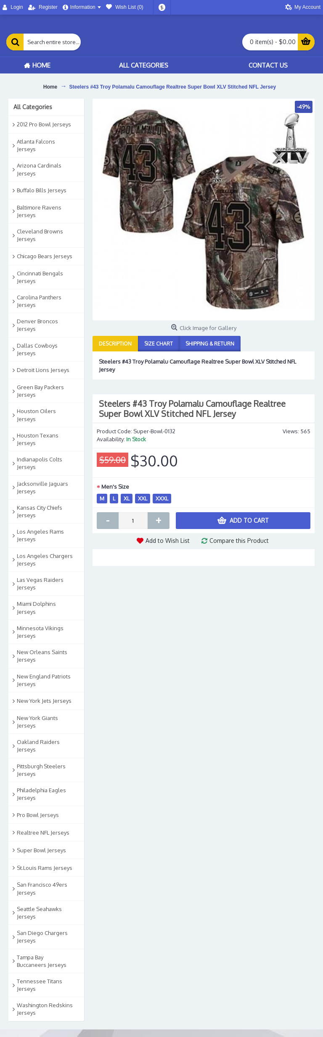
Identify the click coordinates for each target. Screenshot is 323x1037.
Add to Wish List (168, 540)
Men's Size (115, 486)
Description (115, 343)
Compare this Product (239, 540)
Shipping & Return (209, 343)
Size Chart (158, 343)
